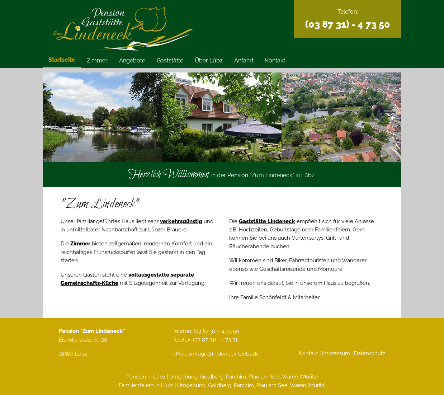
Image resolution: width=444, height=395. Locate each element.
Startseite (61, 59)
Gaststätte (170, 60)
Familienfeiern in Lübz (146, 385)
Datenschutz (369, 353)
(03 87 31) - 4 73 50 (347, 24)
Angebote (132, 60)
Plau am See (264, 376)
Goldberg (211, 376)
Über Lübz (209, 60)
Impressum (336, 353)
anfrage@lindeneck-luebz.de (223, 354)
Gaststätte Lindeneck (267, 221)
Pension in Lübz (145, 376)
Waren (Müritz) (300, 376)
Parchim (236, 376)
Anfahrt (244, 60)
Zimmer (97, 60)
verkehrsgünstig (181, 221)
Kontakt (275, 60)
